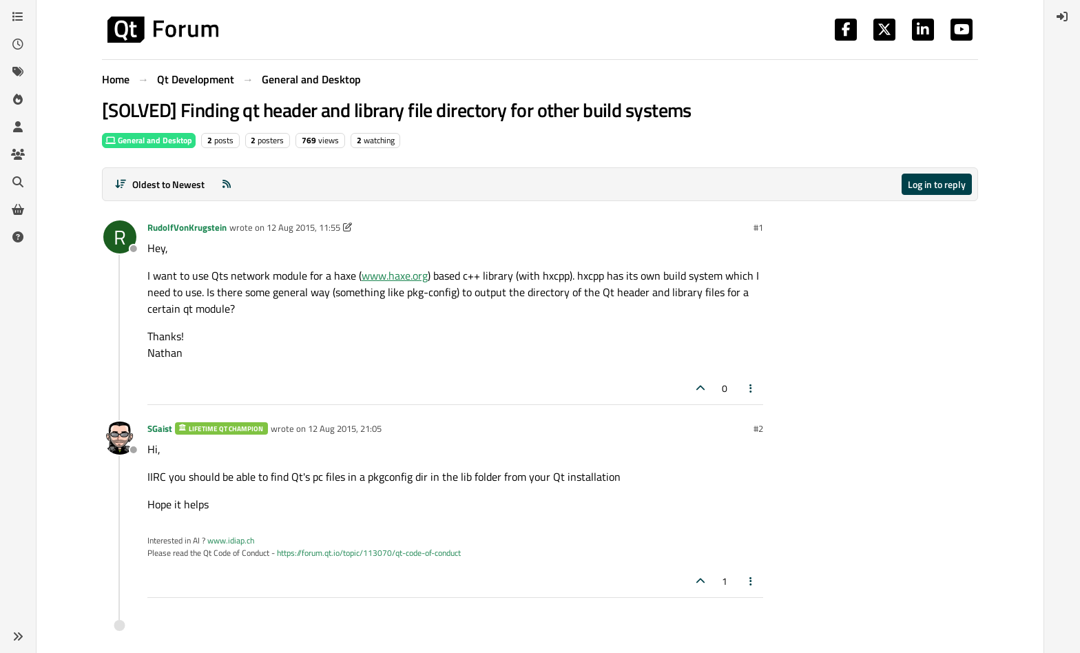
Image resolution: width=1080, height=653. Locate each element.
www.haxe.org (395, 275)
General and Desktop (148, 140)
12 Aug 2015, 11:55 (303, 227)
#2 (758, 428)
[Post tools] (751, 388)
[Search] (18, 182)
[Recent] (18, 44)
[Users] (18, 127)
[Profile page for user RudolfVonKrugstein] (119, 236)
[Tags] (18, 72)
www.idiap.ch (230, 540)
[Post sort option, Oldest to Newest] (159, 184)
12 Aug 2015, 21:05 (345, 428)
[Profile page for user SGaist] (119, 438)
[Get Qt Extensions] (18, 209)
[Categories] (18, 17)
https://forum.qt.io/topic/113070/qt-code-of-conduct (369, 552)
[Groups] (18, 154)
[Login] (1062, 17)
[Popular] (18, 99)
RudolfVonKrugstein (187, 227)
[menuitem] (1062, 17)
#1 (758, 227)
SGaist (159, 428)
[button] (18, 636)
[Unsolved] (18, 237)
